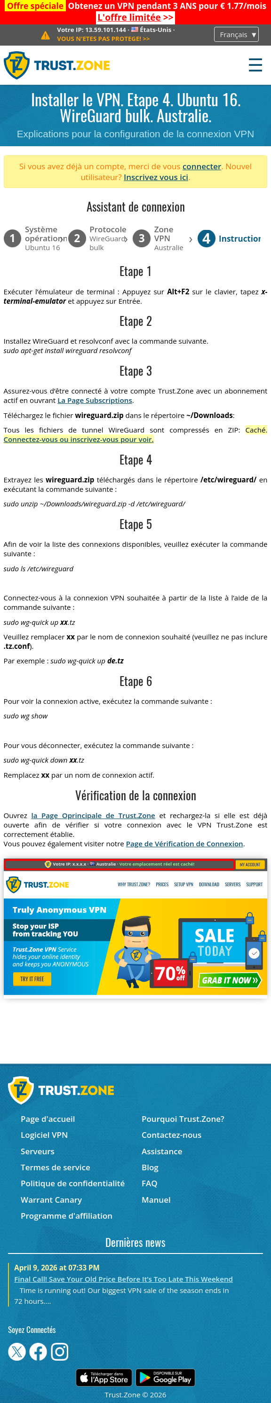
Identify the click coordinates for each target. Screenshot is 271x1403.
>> (135, 17)
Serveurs (38, 1151)
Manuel (156, 1199)
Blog (150, 1167)
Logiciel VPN (44, 1134)
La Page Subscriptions (94, 400)
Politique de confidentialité (73, 1183)
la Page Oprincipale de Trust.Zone (93, 815)
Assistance (162, 1151)
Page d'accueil (48, 1118)
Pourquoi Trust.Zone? (183, 1118)
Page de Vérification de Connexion (184, 843)
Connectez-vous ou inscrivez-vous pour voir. (79, 439)
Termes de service (55, 1167)
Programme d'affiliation (66, 1215)
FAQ (150, 1183)
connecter (202, 166)
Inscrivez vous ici (156, 177)
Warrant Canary (51, 1199)
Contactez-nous (171, 1134)
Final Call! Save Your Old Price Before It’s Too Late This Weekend (123, 1279)
